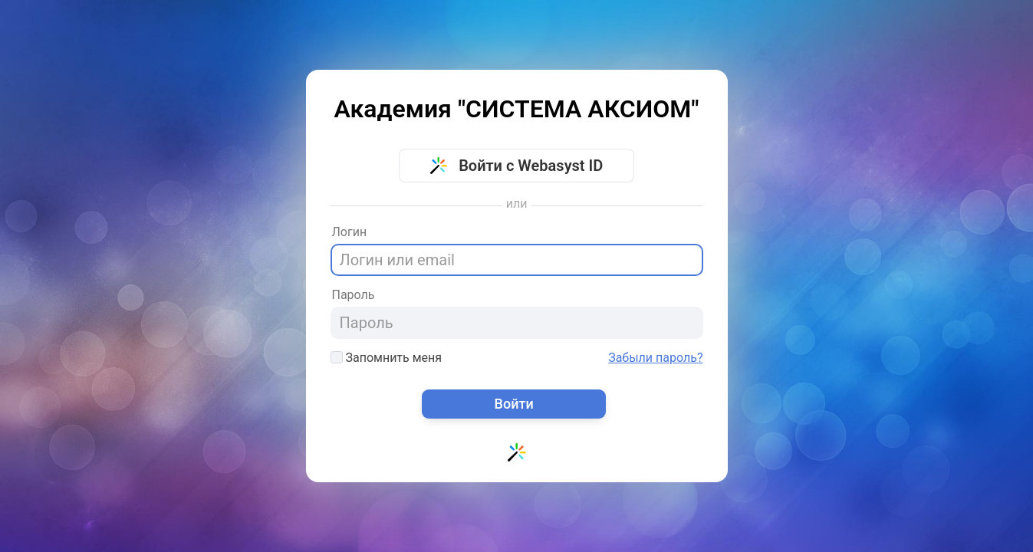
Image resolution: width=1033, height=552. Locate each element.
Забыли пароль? (655, 358)
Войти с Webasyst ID (517, 165)
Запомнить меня (386, 357)
